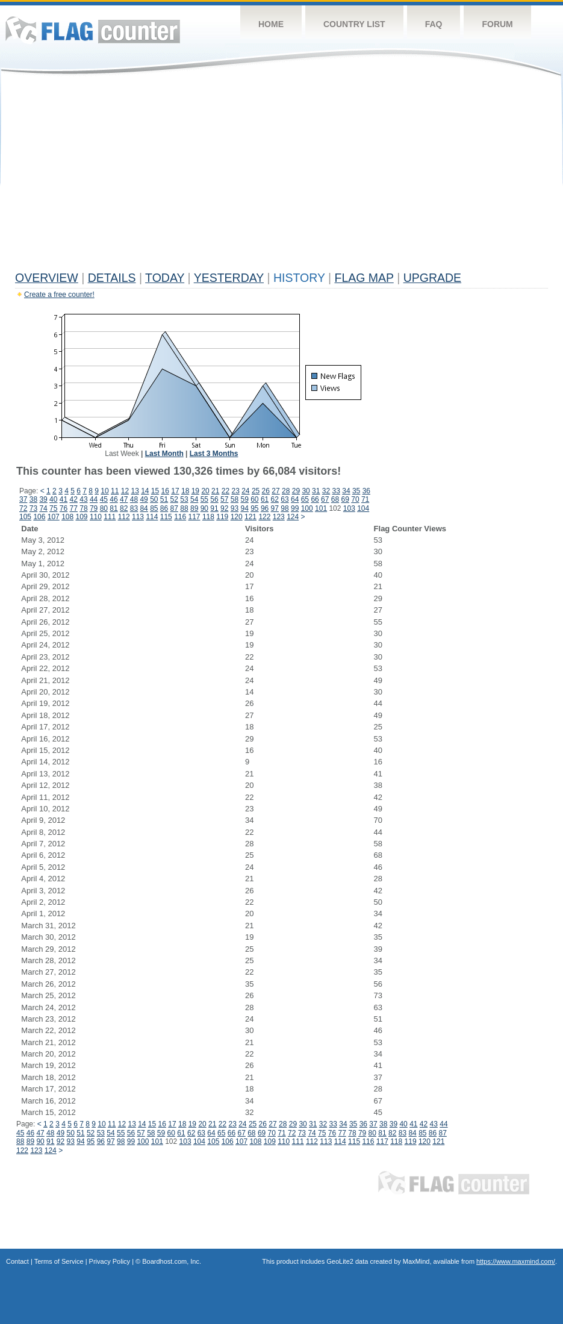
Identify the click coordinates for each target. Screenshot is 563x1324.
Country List (354, 24)
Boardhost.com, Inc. (171, 1261)
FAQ (434, 24)
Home (271, 24)
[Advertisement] (281, 176)
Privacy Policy (109, 1261)
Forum (497, 24)
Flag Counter (92, 29)
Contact (17, 1261)
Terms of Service (59, 1261)
